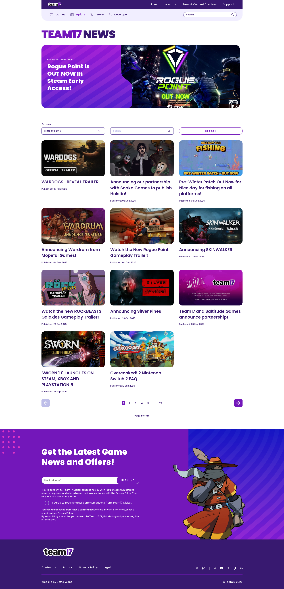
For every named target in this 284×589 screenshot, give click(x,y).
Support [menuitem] (68, 567)
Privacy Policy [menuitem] (88, 567)
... (154, 403)
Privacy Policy (123, 510)
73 (160, 403)
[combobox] (210, 14)
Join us (152, 4)
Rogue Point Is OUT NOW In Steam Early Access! (68, 77)
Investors (170, 4)
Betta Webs (64, 582)
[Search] (232, 14)
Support (228, 4)
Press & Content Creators (200, 4)
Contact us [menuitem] (49, 567)
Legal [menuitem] (107, 567)
